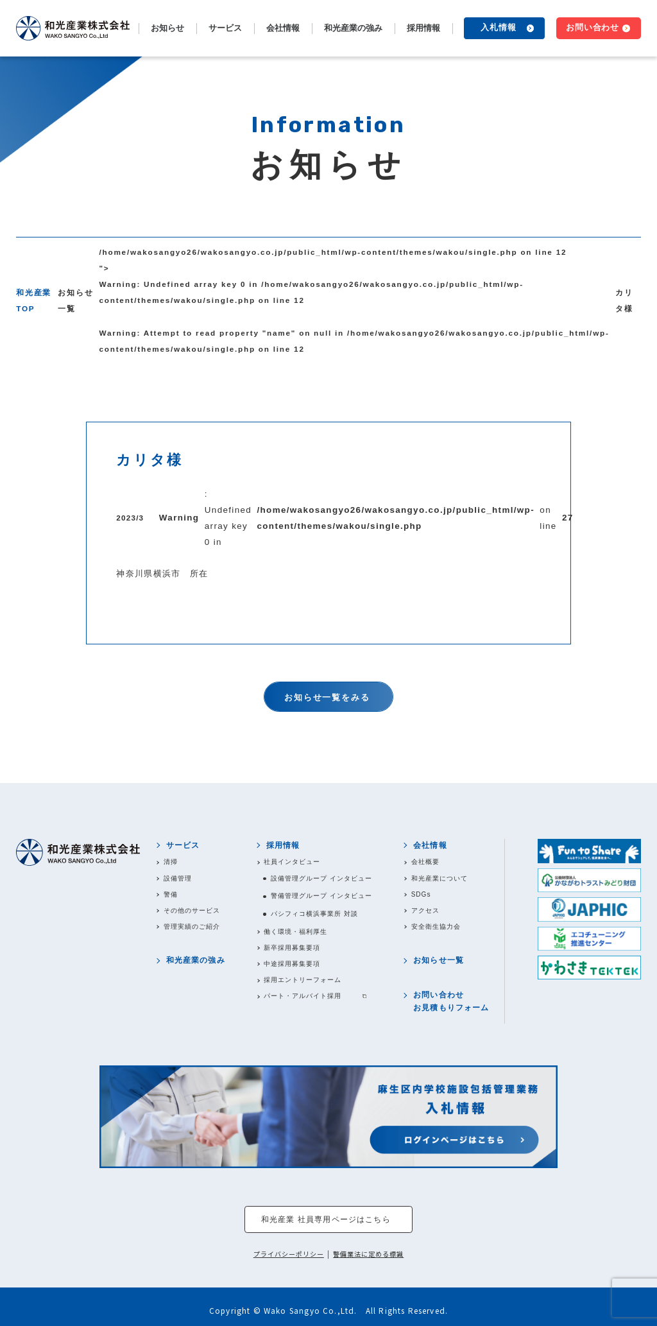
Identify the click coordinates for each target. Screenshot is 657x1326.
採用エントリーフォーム (302, 979)
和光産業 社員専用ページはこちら (326, 1219)
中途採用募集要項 (292, 963)
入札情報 (498, 27)
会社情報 (430, 845)
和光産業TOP (33, 300)
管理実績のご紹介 (192, 926)
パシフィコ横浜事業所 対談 (314, 913)
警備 (171, 894)
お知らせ (167, 28)
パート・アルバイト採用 (302, 995)
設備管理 (178, 878)
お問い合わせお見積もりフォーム (451, 1001)
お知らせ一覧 (75, 300)
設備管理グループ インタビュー (321, 878)
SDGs (421, 894)
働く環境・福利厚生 (295, 931)
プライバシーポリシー (288, 1254)
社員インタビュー (292, 861)
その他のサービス (192, 910)
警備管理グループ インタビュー (321, 895)
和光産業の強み (353, 28)
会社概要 (425, 861)
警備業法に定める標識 (368, 1254)
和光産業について (439, 878)
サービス (183, 845)
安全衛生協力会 (436, 926)
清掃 (171, 861)
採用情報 (283, 845)
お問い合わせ (592, 27)
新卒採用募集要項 (292, 947)
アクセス (425, 910)
